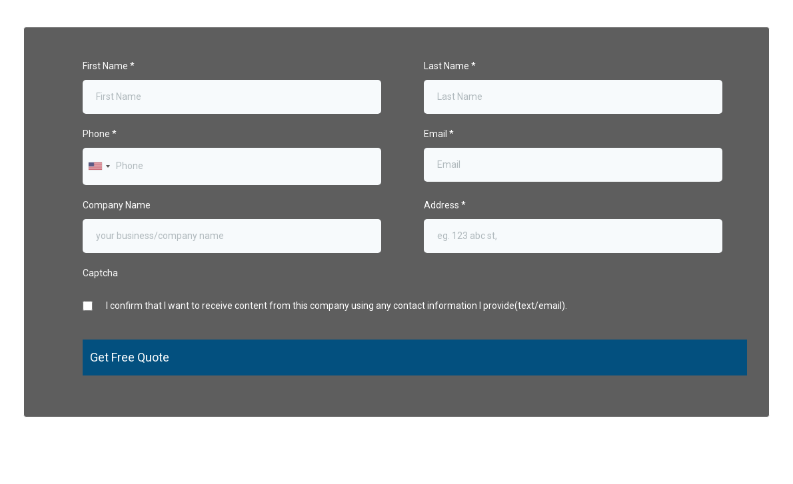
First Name (109, 66)
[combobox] (98, 166)
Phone (100, 133)
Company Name (117, 205)
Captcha (100, 273)
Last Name (450, 66)
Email (439, 133)
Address (445, 205)
